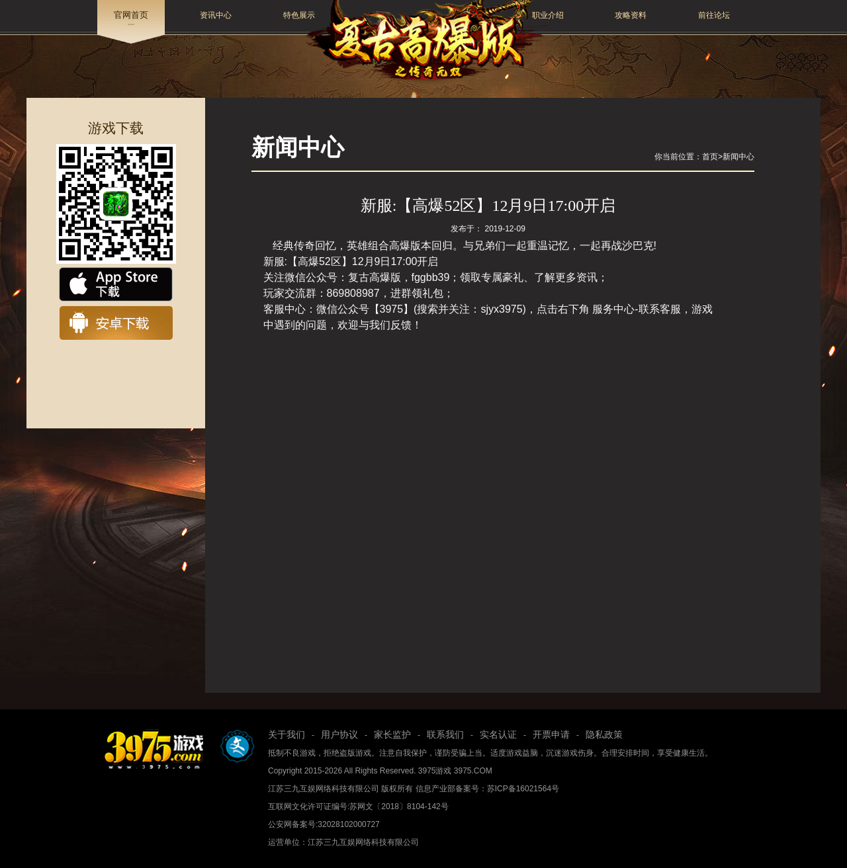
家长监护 (392, 734)
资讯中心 (216, 15)
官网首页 (131, 15)
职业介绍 (548, 15)
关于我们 (286, 734)
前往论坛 (714, 15)
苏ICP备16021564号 (523, 788)
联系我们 (445, 734)
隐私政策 (604, 734)
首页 (710, 156)
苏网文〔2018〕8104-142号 (398, 806)
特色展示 (299, 15)
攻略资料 (630, 15)
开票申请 (551, 734)
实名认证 (498, 734)
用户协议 (339, 734)
